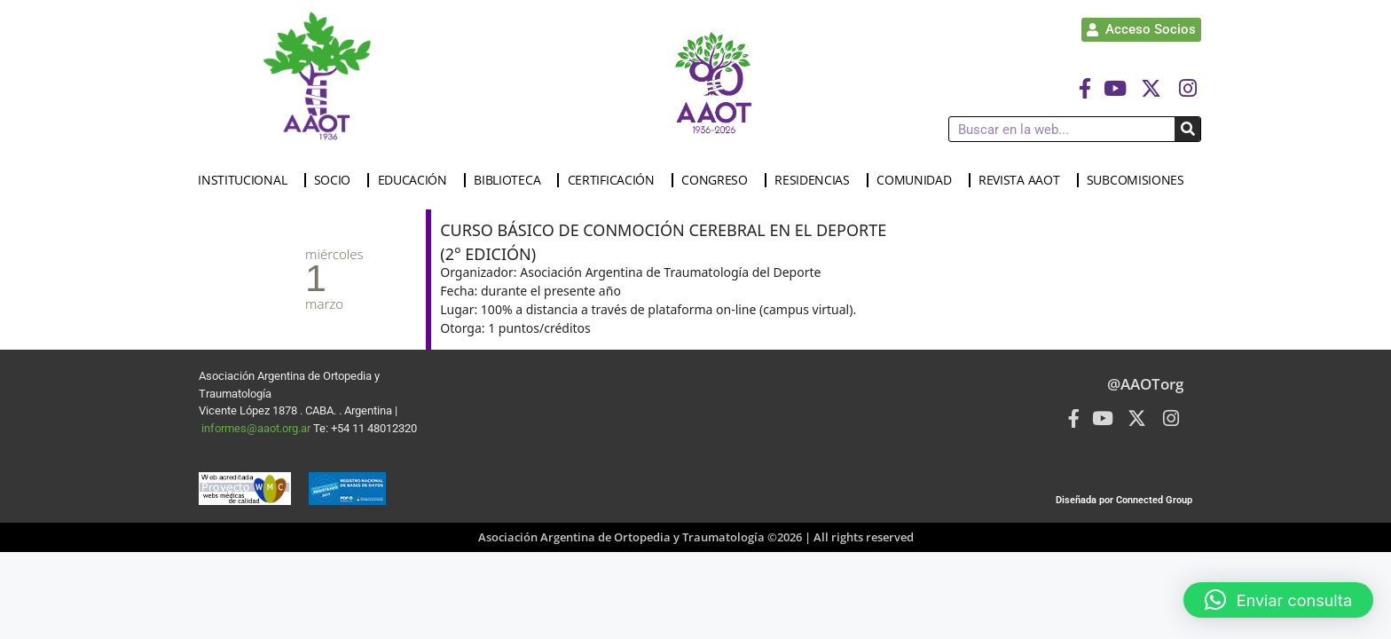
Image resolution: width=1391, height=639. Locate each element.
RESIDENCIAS (816, 180)
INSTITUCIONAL (246, 180)
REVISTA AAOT (1023, 180)
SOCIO (337, 180)
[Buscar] (1187, 129)
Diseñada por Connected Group (1124, 500)
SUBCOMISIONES (1140, 180)
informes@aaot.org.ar (257, 428)
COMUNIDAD (918, 180)
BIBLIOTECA (511, 180)
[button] (1278, 600)
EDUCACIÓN (417, 180)
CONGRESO (719, 180)
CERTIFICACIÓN (616, 180)
